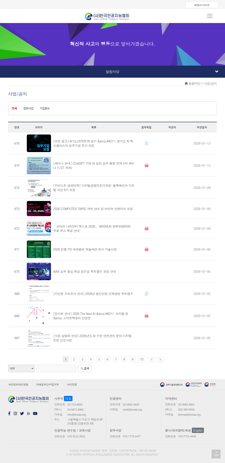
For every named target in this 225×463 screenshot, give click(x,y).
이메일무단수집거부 (47, 384)
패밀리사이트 (202, 5)
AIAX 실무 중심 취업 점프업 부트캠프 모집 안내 (84, 271)
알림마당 (162, 71)
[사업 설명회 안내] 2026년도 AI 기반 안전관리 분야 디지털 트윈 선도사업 (92, 338)
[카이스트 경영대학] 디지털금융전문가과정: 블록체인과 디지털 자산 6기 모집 (93, 187)
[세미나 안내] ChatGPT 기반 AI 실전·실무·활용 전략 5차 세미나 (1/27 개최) (93, 165)
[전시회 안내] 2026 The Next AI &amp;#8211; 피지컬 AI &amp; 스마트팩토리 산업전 (90, 315)
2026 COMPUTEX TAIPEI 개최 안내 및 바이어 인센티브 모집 (93, 208)
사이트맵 (72, 384)
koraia (112, 15)
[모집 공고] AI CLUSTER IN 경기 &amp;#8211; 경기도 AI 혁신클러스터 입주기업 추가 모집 (93, 143)
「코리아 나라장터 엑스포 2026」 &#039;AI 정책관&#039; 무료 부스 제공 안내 (92, 228)
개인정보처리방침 (18, 384)
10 (141, 359)
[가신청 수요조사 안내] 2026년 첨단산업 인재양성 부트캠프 (93, 293)
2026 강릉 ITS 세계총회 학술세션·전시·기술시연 (85, 249)
